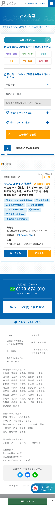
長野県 (23, 380)
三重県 (14, 384)
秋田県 (40, 373)
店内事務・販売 (37, 424)
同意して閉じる (27, 501)
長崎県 (14, 402)
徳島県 (6, 399)
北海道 (6, 373)
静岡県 (40, 380)
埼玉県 (6, 388)
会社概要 (8, 450)
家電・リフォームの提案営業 (16, 417)
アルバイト (25, 443)
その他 (23, 432)
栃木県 (31, 384)
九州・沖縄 (43, 61)
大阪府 (14, 391)
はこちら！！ (46, 491)
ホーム (10, 335)
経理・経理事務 (10, 432)
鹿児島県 (7, 406)
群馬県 (40, 384)
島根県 (14, 395)
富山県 (40, 377)
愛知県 (6, 384)
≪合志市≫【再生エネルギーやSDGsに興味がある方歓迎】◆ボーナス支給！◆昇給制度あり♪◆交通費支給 (27, 191)
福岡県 (40, 399)
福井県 (14, 380)
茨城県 (23, 384)
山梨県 (23, 377)
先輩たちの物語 (38, 342)
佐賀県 (6, 402)
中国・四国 (27, 61)
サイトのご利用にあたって (16, 460)
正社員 (6, 443)
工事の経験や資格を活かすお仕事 (39, 351)
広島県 (31, 395)
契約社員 (36, 443)
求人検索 (35, 335)
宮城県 (31, 373)
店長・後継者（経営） (23, 428)
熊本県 (23, 402)
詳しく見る (15, 253)
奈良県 (31, 391)
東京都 (23, 388)
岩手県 (23, 373)
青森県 (14, 373)
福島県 (14, 377)
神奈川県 (32, 388)
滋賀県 (42, 388)
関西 (11, 61)
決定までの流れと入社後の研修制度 (15, 342)
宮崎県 (40, 402)
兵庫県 (23, 391)
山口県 (40, 395)
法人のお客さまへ (12, 453)
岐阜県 (31, 380)
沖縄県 (16, 406)
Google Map (27, 235)
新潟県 (31, 377)
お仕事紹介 (12, 351)
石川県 (6, 380)
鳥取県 (6, 395)
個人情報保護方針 (12, 457)
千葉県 (14, 388)
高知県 (31, 399)
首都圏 (43, 54)
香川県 (14, 399)
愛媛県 (23, 399)
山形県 (6, 377)
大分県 (31, 402)
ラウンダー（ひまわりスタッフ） (18, 421)
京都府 (6, 391)
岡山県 (23, 395)
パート (14, 443)
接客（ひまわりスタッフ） (15, 424)
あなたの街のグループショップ (15, 359)
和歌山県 (41, 391)
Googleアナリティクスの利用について (27, 485)
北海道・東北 (11, 54)
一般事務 (7, 428)
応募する (39, 253)
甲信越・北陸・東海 (27, 54)
